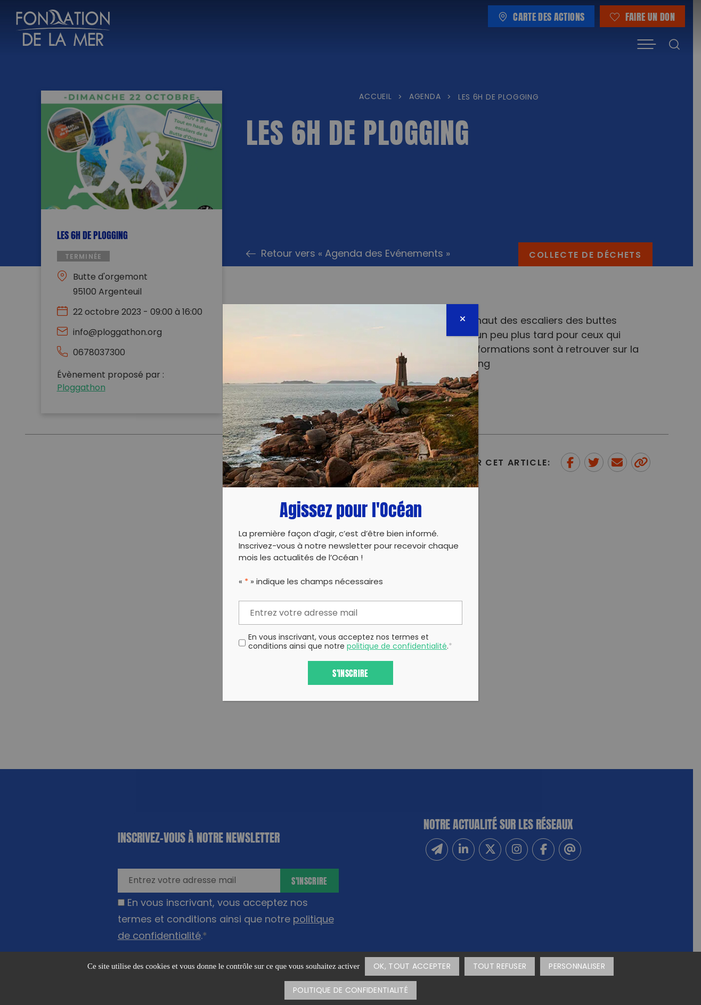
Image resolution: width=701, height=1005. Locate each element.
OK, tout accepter (412, 967)
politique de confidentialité (397, 647)
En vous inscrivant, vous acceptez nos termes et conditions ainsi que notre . (350, 643)
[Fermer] (462, 320)
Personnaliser (577, 967)
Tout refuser (499, 967)
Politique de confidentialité (350, 991)
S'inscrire (350, 672)
